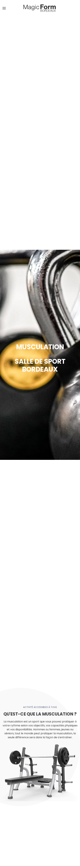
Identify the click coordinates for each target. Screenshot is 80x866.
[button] (4, 8)
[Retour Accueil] (40, 8)
